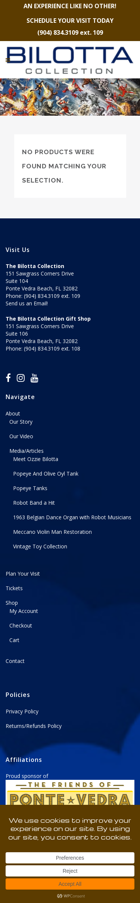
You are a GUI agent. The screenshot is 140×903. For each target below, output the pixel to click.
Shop (12, 602)
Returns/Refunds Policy (34, 725)
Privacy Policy (22, 711)
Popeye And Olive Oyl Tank (45, 473)
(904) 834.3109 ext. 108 (52, 348)
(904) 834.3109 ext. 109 (52, 295)
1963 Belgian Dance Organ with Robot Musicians (72, 517)
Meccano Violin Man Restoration (52, 531)
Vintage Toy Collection (40, 546)
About (13, 413)
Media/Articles (26, 450)
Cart (14, 640)
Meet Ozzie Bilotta (35, 459)
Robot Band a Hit (34, 502)
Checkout (20, 625)
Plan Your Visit (23, 573)
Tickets (14, 588)
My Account (23, 610)
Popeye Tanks (30, 488)
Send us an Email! (27, 303)
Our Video (21, 436)
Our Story (20, 421)
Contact (15, 660)
